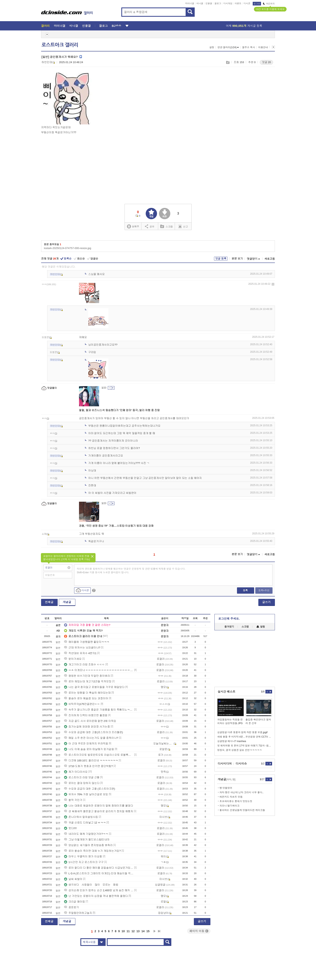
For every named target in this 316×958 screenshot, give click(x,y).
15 (148, 931)
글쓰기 (266, 602)
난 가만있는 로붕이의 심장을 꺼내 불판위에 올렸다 (96, 896)
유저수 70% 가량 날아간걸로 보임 (86, 794)
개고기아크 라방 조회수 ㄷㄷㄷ (84, 664)
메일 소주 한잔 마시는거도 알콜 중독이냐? (91, 737)
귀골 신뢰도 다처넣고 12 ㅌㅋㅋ (85, 822)
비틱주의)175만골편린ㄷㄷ (82, 704)
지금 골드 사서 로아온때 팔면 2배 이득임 (90, 720)
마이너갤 (189, 3)
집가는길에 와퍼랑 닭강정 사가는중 (87, 726)
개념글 (67, 602)
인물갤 (209, 3)
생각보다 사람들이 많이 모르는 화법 (91, 884)
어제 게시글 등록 (244, 25)
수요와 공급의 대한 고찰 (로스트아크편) (89, 788)
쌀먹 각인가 (73, 800)
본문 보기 (237, 258)
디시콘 (247, 3)
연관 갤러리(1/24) (228, 47)
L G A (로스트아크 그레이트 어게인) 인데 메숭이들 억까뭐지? (98, 873)
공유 (149, 226)
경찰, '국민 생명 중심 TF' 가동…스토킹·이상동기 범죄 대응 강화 (116, 525)
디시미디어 (225, 763)
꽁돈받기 (71, 907)
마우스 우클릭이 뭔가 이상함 (83, 856)
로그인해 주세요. (229, 618)
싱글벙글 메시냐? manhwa (231, 741)
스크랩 (228, 62)
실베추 (133, 226)
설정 (211, 47)
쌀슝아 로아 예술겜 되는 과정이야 (86, 698)
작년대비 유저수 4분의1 (80, 653)
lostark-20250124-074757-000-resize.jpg (67, 248)
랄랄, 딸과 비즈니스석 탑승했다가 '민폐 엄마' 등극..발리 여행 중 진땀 (119, 410)
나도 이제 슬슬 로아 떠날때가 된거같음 (89, 749)
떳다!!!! (70, 828)
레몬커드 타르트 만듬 (231, 796)
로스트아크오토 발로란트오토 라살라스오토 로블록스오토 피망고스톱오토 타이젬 (98, 754)
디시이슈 (241, 763)
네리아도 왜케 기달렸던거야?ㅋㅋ (86, 833)
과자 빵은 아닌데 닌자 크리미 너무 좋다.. (241, 792)
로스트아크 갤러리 (60, 45)
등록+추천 (263, 590)
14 (143, 931)
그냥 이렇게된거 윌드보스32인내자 (87, 839)
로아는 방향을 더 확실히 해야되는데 (87, 692)
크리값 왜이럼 (74, 901)
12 (133, 931)
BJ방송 (116, 25)
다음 (154, 931)
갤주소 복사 (248, 47)
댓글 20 (266, 62)
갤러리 (45, 25)
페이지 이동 (198, 931)
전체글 (49, 602)
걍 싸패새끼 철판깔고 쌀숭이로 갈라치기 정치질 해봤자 (98, 811)
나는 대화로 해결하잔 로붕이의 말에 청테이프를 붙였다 (98, 805)
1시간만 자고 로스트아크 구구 (84, 862)
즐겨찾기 (229, 626)
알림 (260, 626)
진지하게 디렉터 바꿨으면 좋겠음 (85, 715)
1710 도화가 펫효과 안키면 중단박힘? (88, 766)
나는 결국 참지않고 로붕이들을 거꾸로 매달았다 (94, 687)
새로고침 (269, 258)
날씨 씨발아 (73, 879)
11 (128, 931)
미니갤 (199, 3)
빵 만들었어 (225, 788)
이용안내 (263, 47)
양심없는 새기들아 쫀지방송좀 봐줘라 (88, 845)
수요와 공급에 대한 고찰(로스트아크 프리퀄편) (93, 732)
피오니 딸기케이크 (229, 805)
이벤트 (238, 3)
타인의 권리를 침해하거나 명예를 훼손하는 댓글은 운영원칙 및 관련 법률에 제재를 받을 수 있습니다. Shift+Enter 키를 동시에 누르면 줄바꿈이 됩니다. (131, 570)
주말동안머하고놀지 (78, 912)
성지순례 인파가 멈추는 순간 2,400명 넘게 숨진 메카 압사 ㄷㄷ (98, 890)
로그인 (257, 3)
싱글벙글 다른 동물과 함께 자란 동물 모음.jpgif (242, 732)
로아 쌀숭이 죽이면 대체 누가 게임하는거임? (92, 850)
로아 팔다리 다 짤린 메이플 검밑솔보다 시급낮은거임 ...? (98, 867)
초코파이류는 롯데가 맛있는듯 (235, 801)
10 (123, 931)
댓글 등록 (221, 258)
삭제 (273, 284)
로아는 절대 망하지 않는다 (82, 783)
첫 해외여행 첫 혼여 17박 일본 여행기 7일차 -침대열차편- (244, 745)
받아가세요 (73, 658)
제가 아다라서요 (76, 771)
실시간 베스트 (226, 691)
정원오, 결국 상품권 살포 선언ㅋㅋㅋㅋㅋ (239, 750)
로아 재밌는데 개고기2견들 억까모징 (87, 681)
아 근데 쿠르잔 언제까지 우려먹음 (86, 743)
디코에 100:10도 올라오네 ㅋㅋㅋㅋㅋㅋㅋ (91, 760)
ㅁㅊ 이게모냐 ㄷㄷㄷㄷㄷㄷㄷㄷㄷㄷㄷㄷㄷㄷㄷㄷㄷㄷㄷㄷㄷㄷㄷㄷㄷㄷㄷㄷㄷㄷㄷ (98, 670)
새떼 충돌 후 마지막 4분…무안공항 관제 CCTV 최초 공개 (244, 736)
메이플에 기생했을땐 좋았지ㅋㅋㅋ (86, 641)
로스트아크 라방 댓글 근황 (82, 777)
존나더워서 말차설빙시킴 (81, 816)
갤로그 (217, 3)
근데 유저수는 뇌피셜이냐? (82, 647)
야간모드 (269, 3)
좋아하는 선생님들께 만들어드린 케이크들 (242, 810)
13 (138, 931)
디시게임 (227, 3)
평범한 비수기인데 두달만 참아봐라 (87, 675)
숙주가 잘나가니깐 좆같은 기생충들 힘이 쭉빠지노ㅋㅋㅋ (98, 709)
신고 (183, 226)
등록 (245, 590)
